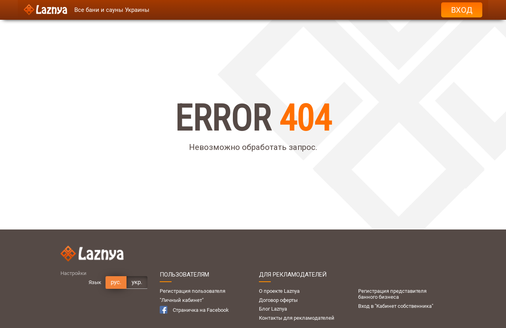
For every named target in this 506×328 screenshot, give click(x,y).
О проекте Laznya (279, 291)
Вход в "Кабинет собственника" (395, 306)
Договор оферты (278, 300)
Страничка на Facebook (194, 310)
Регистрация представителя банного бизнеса (392, 294)
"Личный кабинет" (182, 300)
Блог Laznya (273, 309)
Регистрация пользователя (192, 291)
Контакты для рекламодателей (296, 318)
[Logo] (45, 10)
